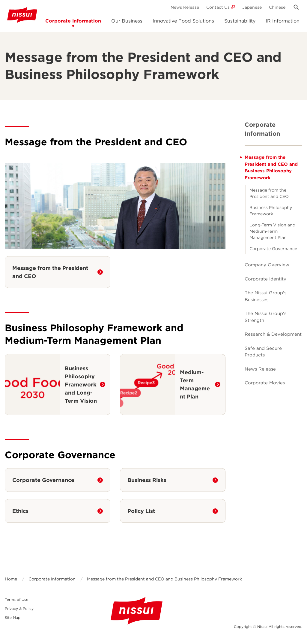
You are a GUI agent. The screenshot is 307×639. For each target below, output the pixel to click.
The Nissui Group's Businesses (265, 296)
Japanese (252, 7)
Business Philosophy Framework (270, 210)
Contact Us (218, 7)
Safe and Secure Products (263, 352)
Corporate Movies (265, 383)
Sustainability (239, 21)
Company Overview (267, 265)
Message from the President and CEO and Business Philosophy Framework (271, 167)
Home (11, 579)
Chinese (277, 7)
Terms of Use (16, 599)
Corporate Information (73, 21)
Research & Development (273, 334)
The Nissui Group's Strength (265, 317)
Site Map (12, 617)
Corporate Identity (265, 279)
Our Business (126, 21)
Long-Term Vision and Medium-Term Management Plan (272, 231)
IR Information (283, 21)
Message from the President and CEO (269, 193)
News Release (185, 7)
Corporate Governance (273, 248)
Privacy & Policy (19, 608)
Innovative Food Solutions (183, 21)
